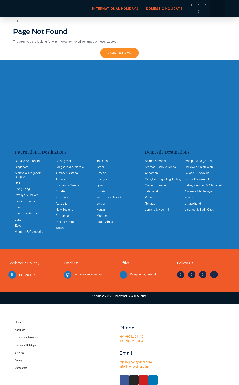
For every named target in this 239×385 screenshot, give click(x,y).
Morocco (103, 216)
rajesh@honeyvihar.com (136, 362)
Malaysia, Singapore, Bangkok (28, 175)
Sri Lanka (62, 197)
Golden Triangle (155, 185)
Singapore (22, 167)
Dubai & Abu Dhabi (27, 161)
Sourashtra (192, 197)
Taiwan (60, 228)
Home (18, 322)
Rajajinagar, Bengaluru (145, 274)
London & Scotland (27, 213)
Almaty (60, 179)
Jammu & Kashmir (157, 209)
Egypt (19, 225)
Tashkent (103, 161)
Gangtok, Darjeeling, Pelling (163, 179)
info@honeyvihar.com (89, 274)
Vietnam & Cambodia (29, 232)
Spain (100, 185)
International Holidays (115, 8)
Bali (17, 183)
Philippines (63, 216)
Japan (19, 219)
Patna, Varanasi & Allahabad (203, 185)
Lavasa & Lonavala (197, 173)
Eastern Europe (25, 201)
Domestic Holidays (164, 8)
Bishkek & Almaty (67, 185)
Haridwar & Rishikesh (199, 167)
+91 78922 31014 (131, 341)
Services (19, 353)
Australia (61, 203)
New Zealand (64, 209)
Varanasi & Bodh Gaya (199, 209)
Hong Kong (22, 189)
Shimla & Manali (156, 161)
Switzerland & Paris (109, 197)
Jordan (101, 203)
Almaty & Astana (67, 173)
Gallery (19, 360)
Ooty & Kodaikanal (197, 179)
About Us (20, 330)
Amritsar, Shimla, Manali (161, 167)
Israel (100, 167)
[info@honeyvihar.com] (67, 275)
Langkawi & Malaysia (70, 167)
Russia (101, 191)
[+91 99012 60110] (12, 275)
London (20, 207)
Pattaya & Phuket (26, 195)
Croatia (60, 191)
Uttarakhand (193, 203)
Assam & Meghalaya (198, 191)
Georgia (102, 179)
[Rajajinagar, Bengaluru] (123, 275)
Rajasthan (152, 197)
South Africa (105, 222)
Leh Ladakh (152, 191)
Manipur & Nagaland (198, 161)
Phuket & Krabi (65, 222)
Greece (101, 173)
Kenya (101, 209)
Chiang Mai (63, 161)
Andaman (151, 173)
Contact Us (21, 368)
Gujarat (150, 203)
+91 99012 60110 (30, 275)
